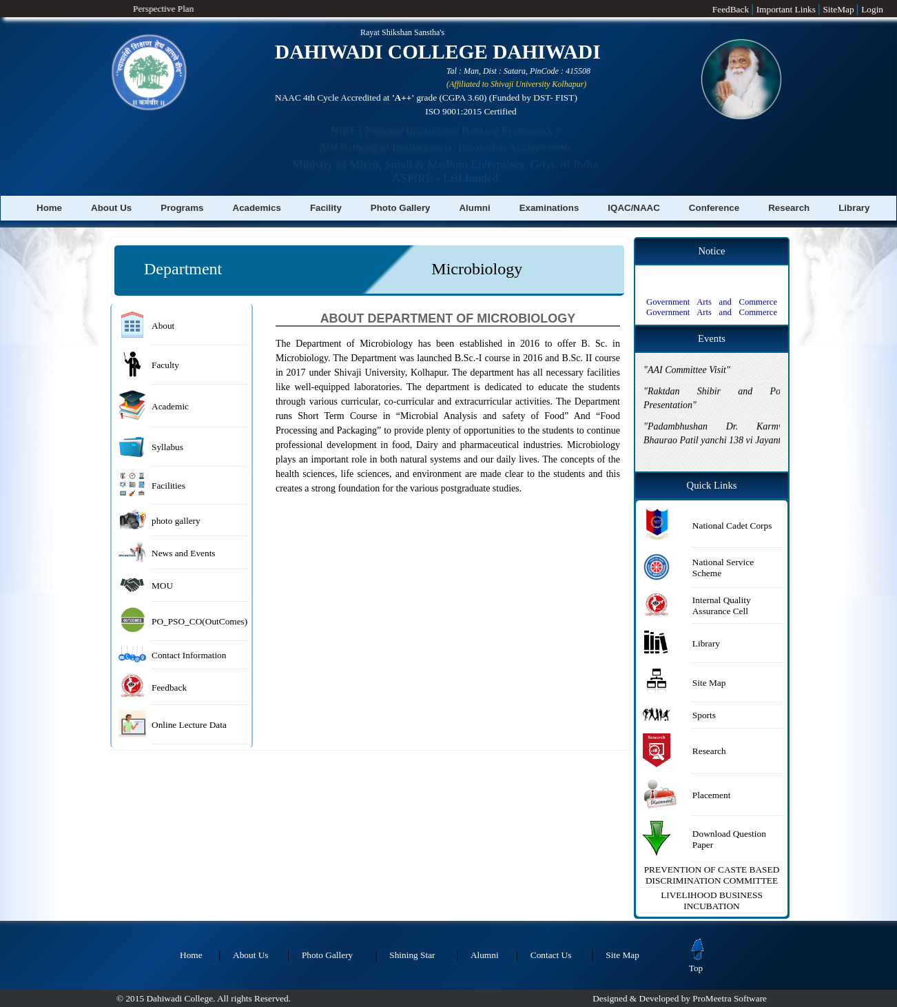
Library (853, 208)
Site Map (709, 683)
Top (697, 964)
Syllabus (167, 447)
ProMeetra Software (729, 998)
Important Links (787, 9)
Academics (257, 208)
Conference (714, 208)
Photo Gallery (401, 208)
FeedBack (732, 9)
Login (872, 9)
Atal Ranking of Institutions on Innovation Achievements (444, 147)
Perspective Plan (153, 8)
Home (49, 208)
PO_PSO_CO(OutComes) (199, 621)
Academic (170, 406)
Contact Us (551, 955)
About (163, 326)
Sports (704, 715)
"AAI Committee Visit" (686, 359)
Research (789, 208)
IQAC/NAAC (634, 208)
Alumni (474, 208)
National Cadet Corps (732, 525)
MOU (162, 585)
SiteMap (839, 9)
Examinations (549, 208)
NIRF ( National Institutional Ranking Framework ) (445, 130)
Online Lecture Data (189, 725)
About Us (111, 208)
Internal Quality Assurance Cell (721, 605)
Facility (326, 208)
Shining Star (412, 955)
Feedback (169, 687)
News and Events (184, 553)
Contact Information (189, 655)
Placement (711, 795)
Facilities (168, 485)
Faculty (165, 365)
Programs (182, 208)
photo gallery (176, 521)
